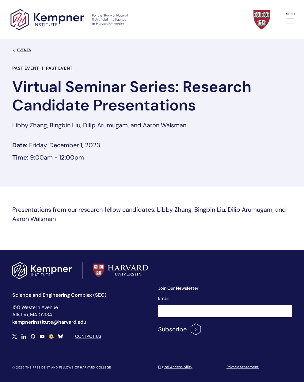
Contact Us (88, 336)
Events (21, 50)
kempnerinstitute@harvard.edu (49, 322)
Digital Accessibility (175, 367)
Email (163, 298)
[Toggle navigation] (290, 21)
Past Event (59, 68)
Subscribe (180, 329)
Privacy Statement (242, 367)
